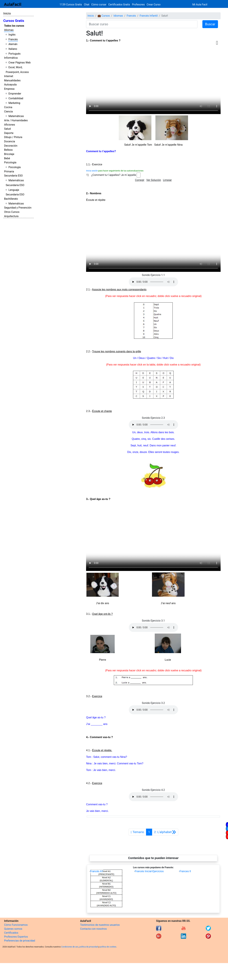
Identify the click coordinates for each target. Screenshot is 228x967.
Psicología (10, 162)
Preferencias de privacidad (19, 940)
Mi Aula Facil (199, 4)
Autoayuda (10, 84)
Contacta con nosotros (93, 928)
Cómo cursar (98, 4)
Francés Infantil (149, 15)
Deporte (8, 133)
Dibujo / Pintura (13, 137)
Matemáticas (16, 116)
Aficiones (9, 124)
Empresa (9, 88)
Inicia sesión (92, 170)
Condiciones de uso (70, 947)
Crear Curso (153, 4)
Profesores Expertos (16, 936)
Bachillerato (11, 198)
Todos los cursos (14, 25)
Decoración (10, 145)
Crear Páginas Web (19, 62)
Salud (7, 128)
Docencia (9, 141)
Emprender (14, 93)
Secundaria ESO (13, 175)
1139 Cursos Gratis (71, 4)
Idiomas (8, 30)
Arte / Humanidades (16, 120)
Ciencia (8, 111)
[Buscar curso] (141, 24)
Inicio (7, 13)
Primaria (9, 171)
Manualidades (12, 80)
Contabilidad (15, 98)
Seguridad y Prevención (17, 207)
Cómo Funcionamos (16, 924)
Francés (13, 39)
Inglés (11, 34)
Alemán (12, 44)
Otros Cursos (11, 211)
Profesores (138, 4)
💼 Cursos (104, 15)
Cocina (8, 107)
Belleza (8, 149)
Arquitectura (11, 216)
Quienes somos (13, 928)
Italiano (12, 48)
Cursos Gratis (13, 21)
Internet (8, 76)
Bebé (7, 158)
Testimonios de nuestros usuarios (100, 924)
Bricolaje (9, 154)
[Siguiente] (165, 832)
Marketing (14, 103)
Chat (86, 4)
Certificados (11, 932)
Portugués (14, 53)
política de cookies (108, 947)
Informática (11, 57)
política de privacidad (88, 947)
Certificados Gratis (119, 4)
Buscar (210, 24)
